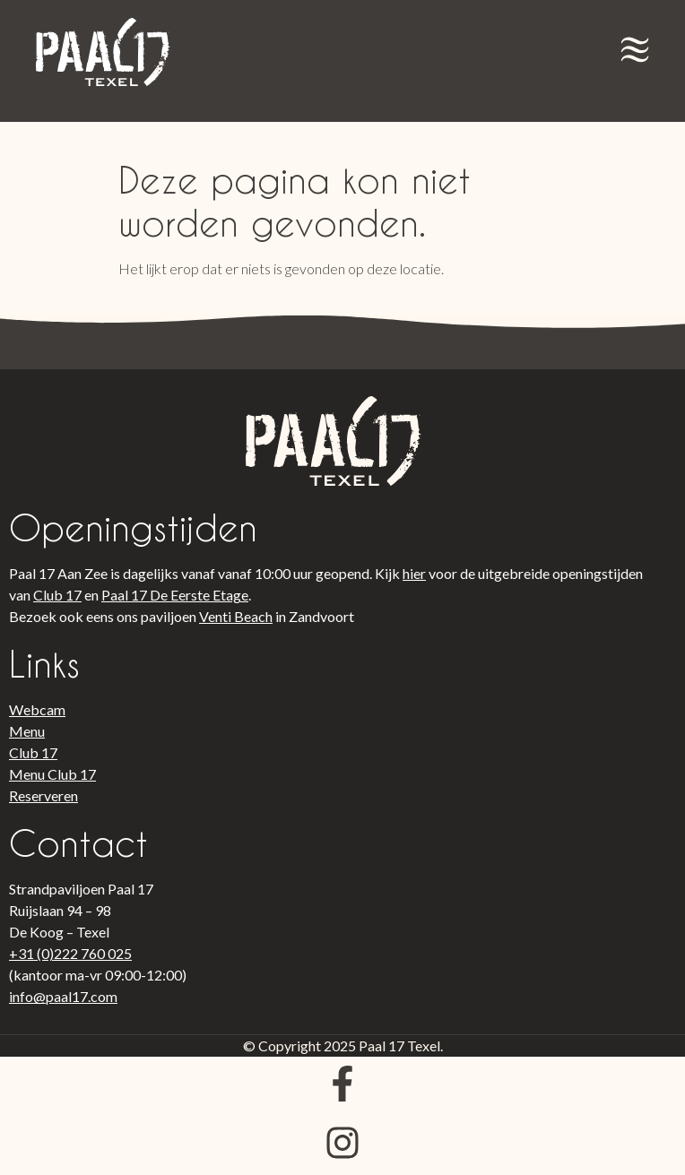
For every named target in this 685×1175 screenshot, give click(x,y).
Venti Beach (236, 616)
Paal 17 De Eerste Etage (174, 594)
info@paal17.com (63, 996)
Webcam (37, 709)
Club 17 (57, 594)
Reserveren (43, 795)
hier (414, 573)
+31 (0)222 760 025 (70, 953)
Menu (27, 730)
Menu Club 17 (52, 773)
